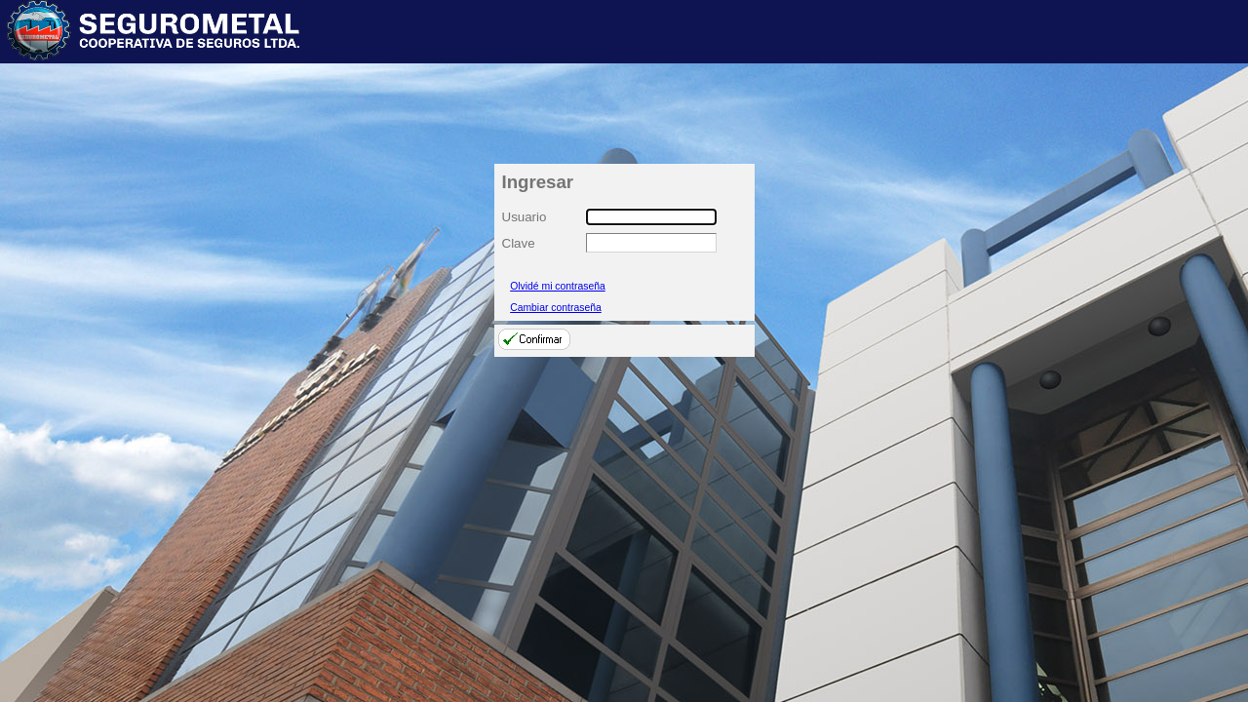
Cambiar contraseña (556, 307)
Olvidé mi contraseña (557, 286)
